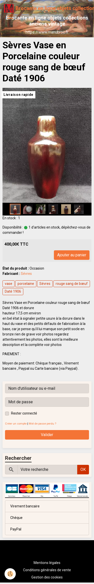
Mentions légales (47, 563)
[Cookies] (10, 573)
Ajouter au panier (71, 255)
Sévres (26, 274)
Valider (47, 434)
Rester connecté (24, 413)
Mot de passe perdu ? (42, 423)
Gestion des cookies (47, 577)
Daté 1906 (13, 291)
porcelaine (26, 284)
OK (83, 469)
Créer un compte (16, 423)
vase (8, 284)
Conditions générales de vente (47, 570)
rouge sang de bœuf (72, 284)
